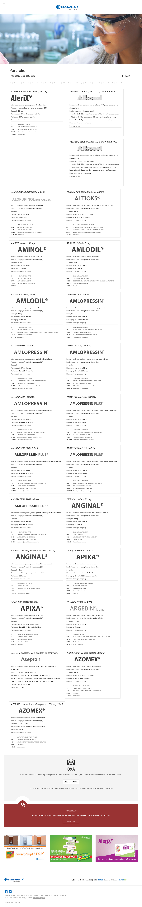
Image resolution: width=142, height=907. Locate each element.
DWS (12, 903)
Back (126, 76)
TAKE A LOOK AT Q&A (71, 782)
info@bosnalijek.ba (39, 898)
